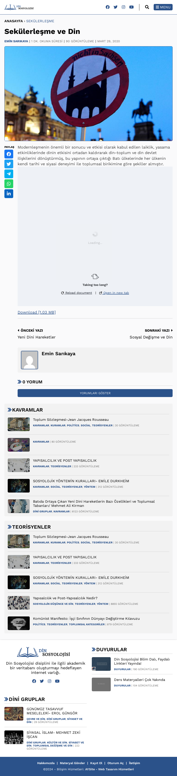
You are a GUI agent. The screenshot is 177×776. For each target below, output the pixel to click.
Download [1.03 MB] (37, 312)
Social (85, 425)
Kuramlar (58, 425)
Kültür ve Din (57, 742)
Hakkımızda (46, 763)
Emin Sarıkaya (16, 41)
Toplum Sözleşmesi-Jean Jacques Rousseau (71, 419)
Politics (73, 425)
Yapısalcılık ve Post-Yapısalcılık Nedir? (65, 598)
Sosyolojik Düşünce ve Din (53, 603)
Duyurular (122, 669)
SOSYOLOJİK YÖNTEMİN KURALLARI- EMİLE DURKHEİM (81, 481)
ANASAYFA (13, 21)
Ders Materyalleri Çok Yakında (139, 680)
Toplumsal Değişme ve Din (52, 745)
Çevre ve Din (36, 719)
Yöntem (89, 486)
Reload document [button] (76, 292)
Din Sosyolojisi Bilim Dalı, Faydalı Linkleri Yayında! (142, 661)
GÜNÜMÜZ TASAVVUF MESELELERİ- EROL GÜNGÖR (52, 711)
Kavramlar (41, 425)
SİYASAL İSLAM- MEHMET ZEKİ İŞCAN (53, 734)
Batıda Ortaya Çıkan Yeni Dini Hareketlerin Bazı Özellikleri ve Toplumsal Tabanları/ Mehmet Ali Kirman (94, 503)
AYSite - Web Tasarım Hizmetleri (109, 769)
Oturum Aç (115, 763)
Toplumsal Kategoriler (87, 624)
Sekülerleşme (40, 21)
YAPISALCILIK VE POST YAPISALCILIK (65, 460)
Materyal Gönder (72, 763)
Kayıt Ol (96, 763)
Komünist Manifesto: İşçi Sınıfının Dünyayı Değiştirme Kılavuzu (86, 618)
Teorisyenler (102, 425)
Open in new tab (114, 292)
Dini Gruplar (42, 511)
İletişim (134, 763)
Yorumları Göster (95, 393)
